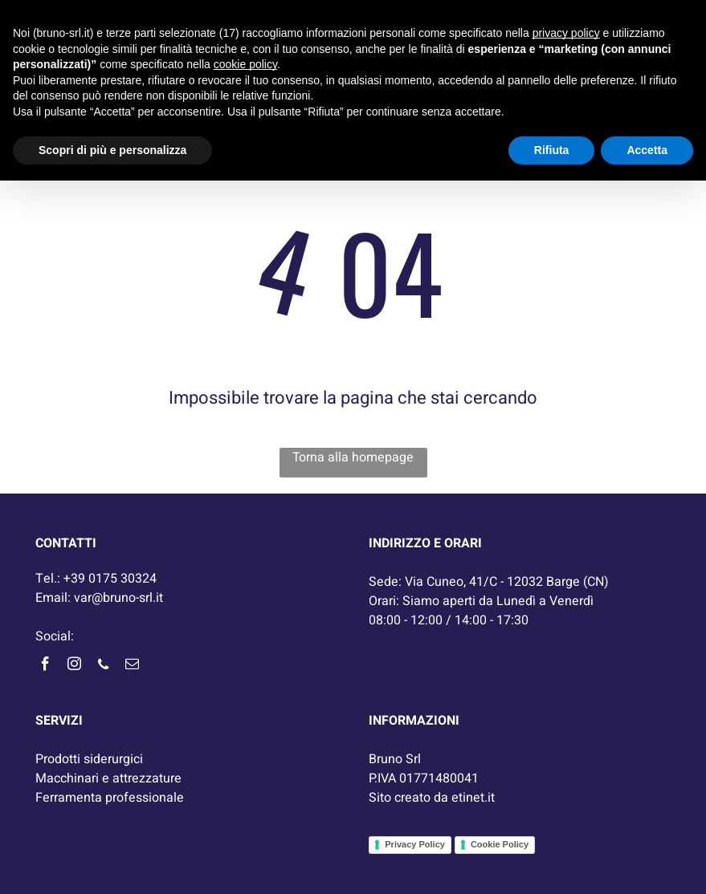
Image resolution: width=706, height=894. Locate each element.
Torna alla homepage (353, 457)
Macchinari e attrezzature (108, 778)
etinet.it (473, 797)
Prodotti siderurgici (89, 759)
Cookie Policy (499, 844)
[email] (132, 666)
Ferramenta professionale (109, 797)
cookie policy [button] (245, 64)
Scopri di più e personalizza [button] (112, 150)
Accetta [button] (646, 150)
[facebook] (45, 666)
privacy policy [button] (566, 32)
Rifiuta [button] (551, 150)
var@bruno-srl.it (118, 598)
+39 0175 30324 (110, 578)
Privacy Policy (415, 844)
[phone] (103, 666)
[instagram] (74, 666)
